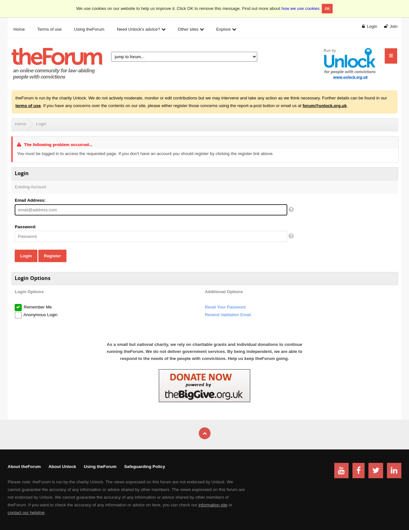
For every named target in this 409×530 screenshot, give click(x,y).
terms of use (28, 105)
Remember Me (37, 307)
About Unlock (62, 466)
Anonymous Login (40, 314)
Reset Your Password (225, 307)
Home (20, 123)
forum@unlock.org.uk (325, 105)
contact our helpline (26, 512)
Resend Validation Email (228, 314)
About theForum (24, 466)
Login (41, 123)
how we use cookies (301, 8)
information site (212, 505)
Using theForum (100, 466)
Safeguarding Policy (144, 466)
